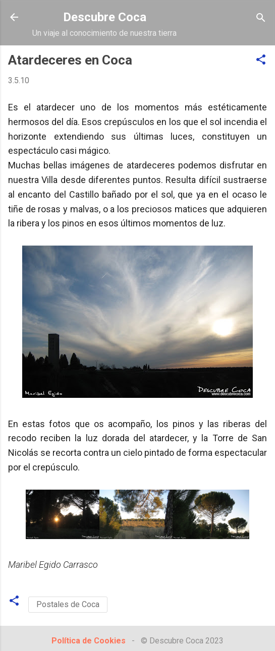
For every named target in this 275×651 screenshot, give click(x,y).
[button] (261, 60)
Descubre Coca (104, 17)
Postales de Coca (67, 604)
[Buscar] (261, 18)
